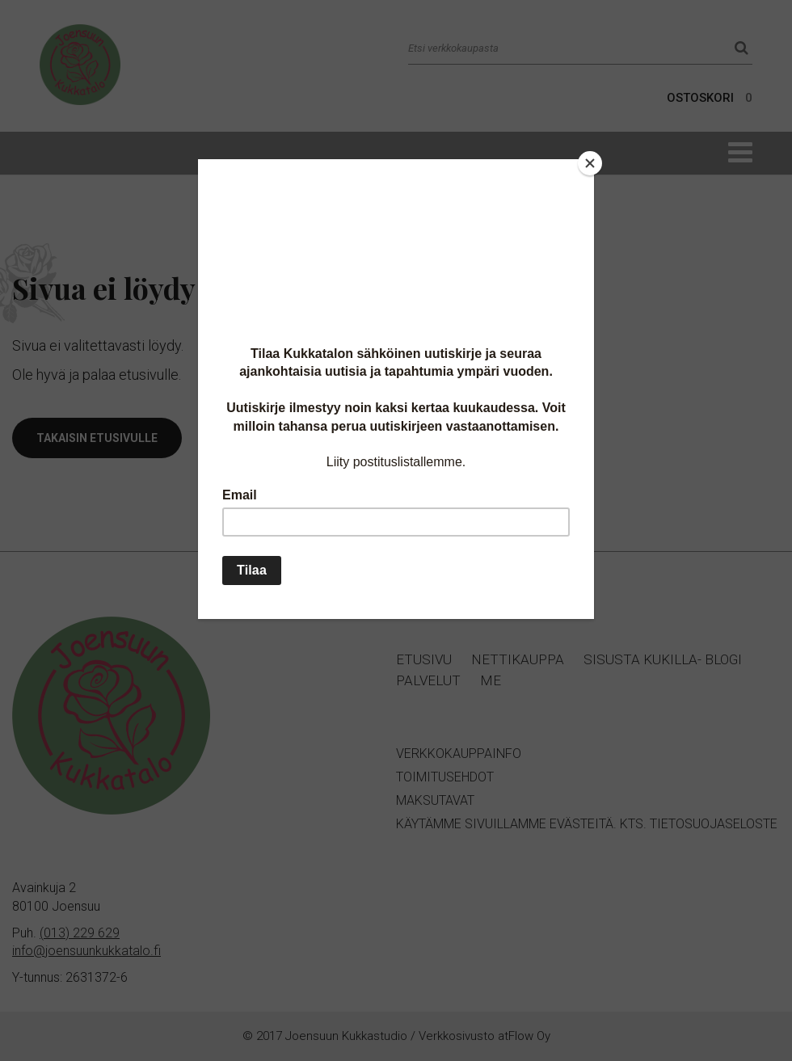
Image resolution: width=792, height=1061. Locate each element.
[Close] (590, 163)
